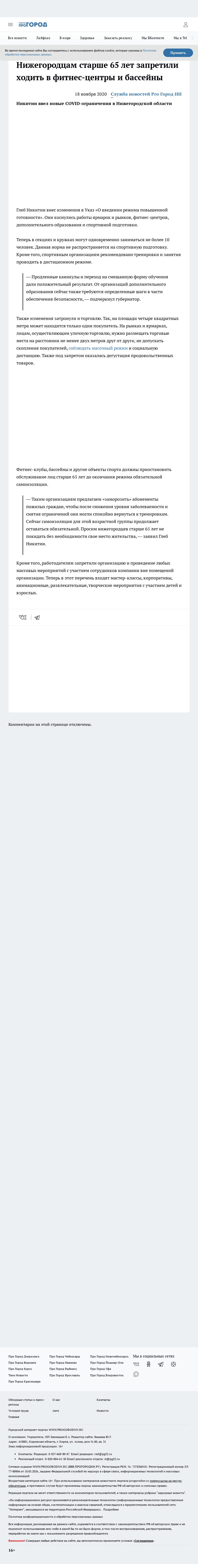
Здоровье (87, 38)
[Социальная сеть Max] (136, 1374)
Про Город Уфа (100, 1369)
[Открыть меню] (10, 24)
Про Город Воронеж (22, 1362)
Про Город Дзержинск (23, 1356)
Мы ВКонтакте (153, 38)
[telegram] (39, 617)
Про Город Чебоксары (64, 1356)
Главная (13, 1417)
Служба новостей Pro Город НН (146, 94)
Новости (103, 1410)
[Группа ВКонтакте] (136, 1364)
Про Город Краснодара (24, 1381)
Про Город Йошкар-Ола (106, 1362)
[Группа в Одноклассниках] (148, 1364)
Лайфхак (43, 38)
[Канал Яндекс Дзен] (173, 1364)
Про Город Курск (20, 1369)
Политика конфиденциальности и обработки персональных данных (55, 1516)
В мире (65, 38)
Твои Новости (18, 1375)
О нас (56, 1400)
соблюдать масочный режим (98, 348)
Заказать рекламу (118, 38)
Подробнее (111, 1509)
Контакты (103, 1400)
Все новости (17, 38)
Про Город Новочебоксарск (109, 1356)
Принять (178, 53)
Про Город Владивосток (106, 1375)
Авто (55, 1410)
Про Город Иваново (63, 1362)
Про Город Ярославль (64, 1375)
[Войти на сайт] (186, 24)
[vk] (23, 617)
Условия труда (18, 1410)
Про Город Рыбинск (63, 1369)
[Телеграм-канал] (161, 1364)
